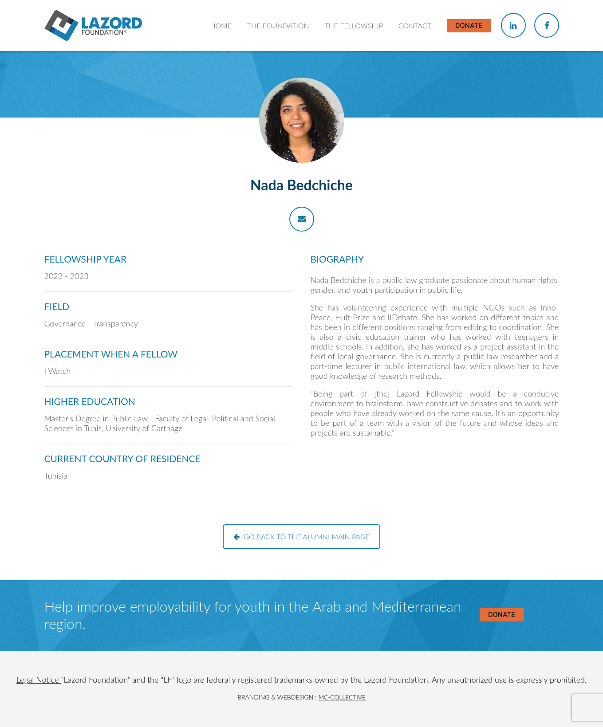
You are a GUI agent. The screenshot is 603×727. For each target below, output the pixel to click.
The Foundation (278, 25)
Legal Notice (38, 679)
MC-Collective (342, 697)
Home (221, 25)
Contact (414, 25)
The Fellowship (353, 25)
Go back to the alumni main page (301, 536)
